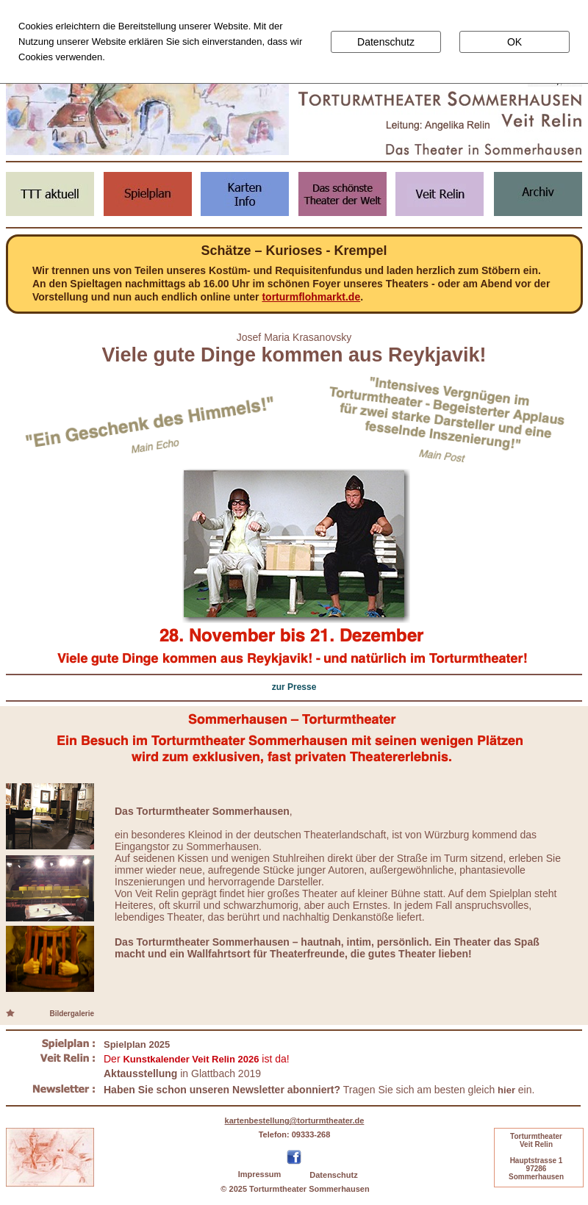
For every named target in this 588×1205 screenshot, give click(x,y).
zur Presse (294, 687)
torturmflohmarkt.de (311, 297)
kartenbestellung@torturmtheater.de (295, 1120)
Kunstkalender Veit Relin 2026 (191, 1059)
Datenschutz (333, 1174)
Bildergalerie (71, 1014)
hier (506, 1090)
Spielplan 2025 (137, 1044)
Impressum (260, 1174)
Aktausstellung (140, 1073)
